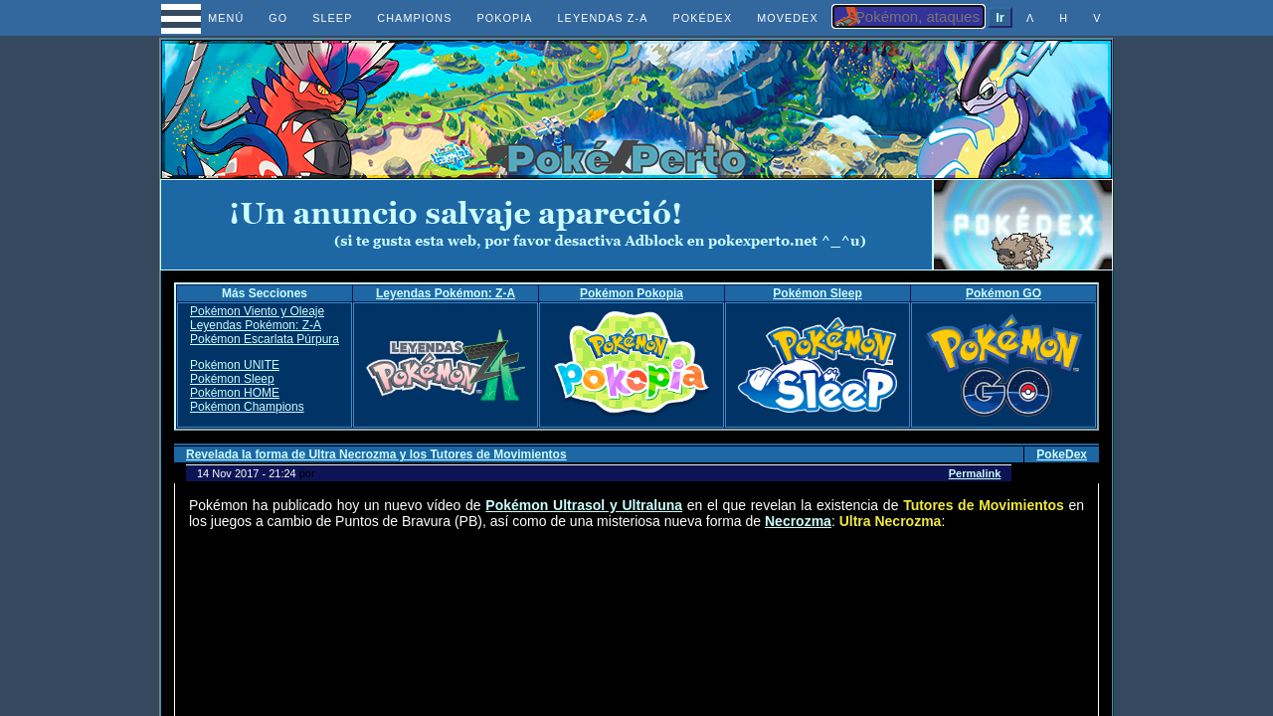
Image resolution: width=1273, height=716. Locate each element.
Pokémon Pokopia (631, 293)
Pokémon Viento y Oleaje (257, 311)
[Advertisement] (547, 224)
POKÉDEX (702, 18)
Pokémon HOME (234, 393)
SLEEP (332, 18)
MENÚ (208, 18)
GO (278, 18)
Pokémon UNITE (234, 365)
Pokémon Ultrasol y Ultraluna (583, 505)
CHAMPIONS (414, 18)
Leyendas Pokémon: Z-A (445, 293)
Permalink (975, 473)
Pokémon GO (1003, 293)
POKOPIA (504, 18)
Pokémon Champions (247, 407)
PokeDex (1061, 454)
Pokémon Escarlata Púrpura (264, 339)
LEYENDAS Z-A (603, 18)
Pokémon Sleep (817, 293)
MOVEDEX (787, 18)
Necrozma (798, 521)
